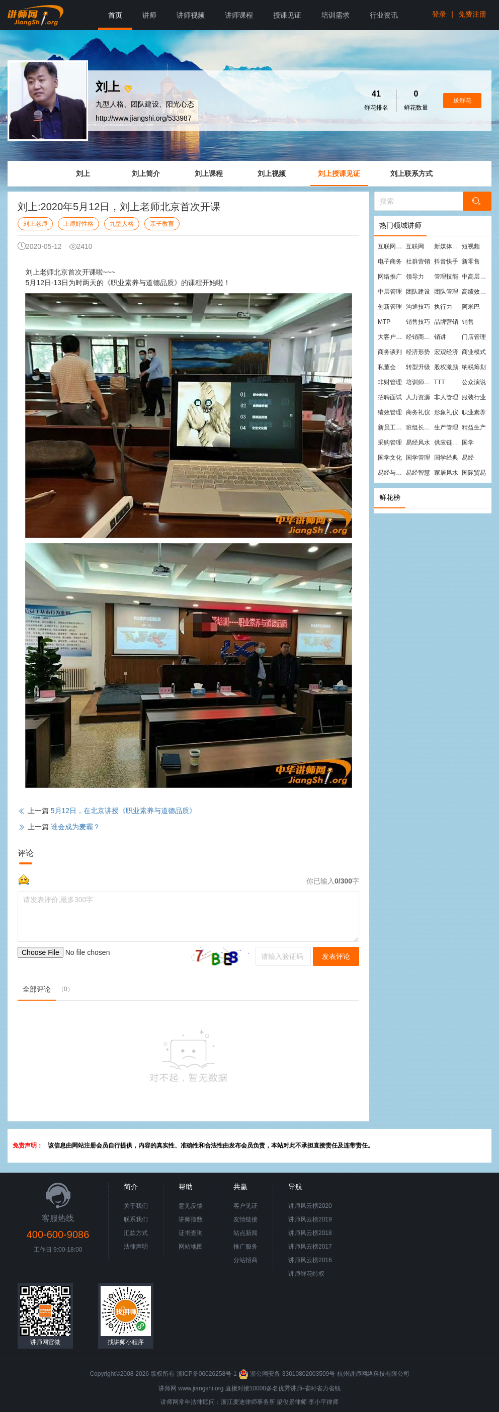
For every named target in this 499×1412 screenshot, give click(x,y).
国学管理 (418, 457)
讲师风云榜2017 (310, 1246)
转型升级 (418, 367)
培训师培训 (419, 382)
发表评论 (336, 956)
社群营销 (418, 261)
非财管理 (390, 382)
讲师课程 (239, 15)
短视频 (471, 246)
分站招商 (245, 1260)
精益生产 (474, 427)
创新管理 (390, 306)
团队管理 (446, 291)
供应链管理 (447, 442)
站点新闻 (245, 1233)
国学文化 (390, 457)
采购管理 (390, 442)
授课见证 (287, 15)
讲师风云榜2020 (310, 1205)
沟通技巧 (418, 306)
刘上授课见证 (339, 173)
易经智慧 (418, 472)
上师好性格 (78, 223)
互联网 (415, 246)
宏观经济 (446, 352)
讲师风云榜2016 (310, 1260)
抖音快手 (446, 261)
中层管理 (390, 291)
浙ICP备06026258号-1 (207, 1373)
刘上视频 (272, 173)
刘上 (83, 173)
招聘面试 (390, 397)
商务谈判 (390, 352)
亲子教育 (162, 223)
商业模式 (474, 352)
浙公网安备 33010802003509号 (287, 1373)
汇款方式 (136, 1233)
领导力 (415, 276)
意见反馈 (191, 1205)
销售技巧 (418, 321)
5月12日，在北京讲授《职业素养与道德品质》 (123, 811)
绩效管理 (390, 412)
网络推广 (390, 276)
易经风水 (418, 442)
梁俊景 (286, 1401)
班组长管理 (419, 427)
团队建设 (418, 291)
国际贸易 (474, 472)
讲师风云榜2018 (310, 1233)
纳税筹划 (474, 367)
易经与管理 (391, 472)
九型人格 (122, 223)
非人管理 (446, 397)
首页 (115, 15)
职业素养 (474, 412)
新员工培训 (391, 427)
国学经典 (446, 457)
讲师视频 (191, 15)
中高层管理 (475, 276)
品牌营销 (446, 321)
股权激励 (446, 367)
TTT (439, 382)
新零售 (471, 261)
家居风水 (446, 472)
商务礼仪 (418, 412)
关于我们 (136, 1205)
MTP (384, 321)
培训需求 (335, 15)
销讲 (440, 336)
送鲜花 (462, 100)
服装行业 (474, 397)
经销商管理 (419, 336)
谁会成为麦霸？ (75, 827)
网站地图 (191, 1246)
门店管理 (474, 336)
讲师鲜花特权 (306, 1273)
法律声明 (136, 1246)
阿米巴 (471, 306)
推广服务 (245, 1246)
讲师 (149, 15)
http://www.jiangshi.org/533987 (144, 118)
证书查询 (191, 1233)
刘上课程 (209, 173)
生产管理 (446, 427)
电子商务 (390, 261)
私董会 (387, 367)
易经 (468, 457)
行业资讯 (384, 15)
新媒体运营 (447, 246)
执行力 (443, 306)
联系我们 (136, 1219)
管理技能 (446, 276)
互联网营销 (391, 246)
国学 (468, 442)
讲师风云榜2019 (310, 1219)
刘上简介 (146, 173)
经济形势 (418, 352)
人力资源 (418, 397)
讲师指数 (191, 1219)
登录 (439, 14)
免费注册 (472, 14)
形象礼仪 (446, 412)
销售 (468, 321)
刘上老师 (35, 223)
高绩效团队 (475, 291)
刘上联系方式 (411, 173)
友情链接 (245, 1219)
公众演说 (474, 382)
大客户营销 (391, 336)
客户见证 (245, 1205)
